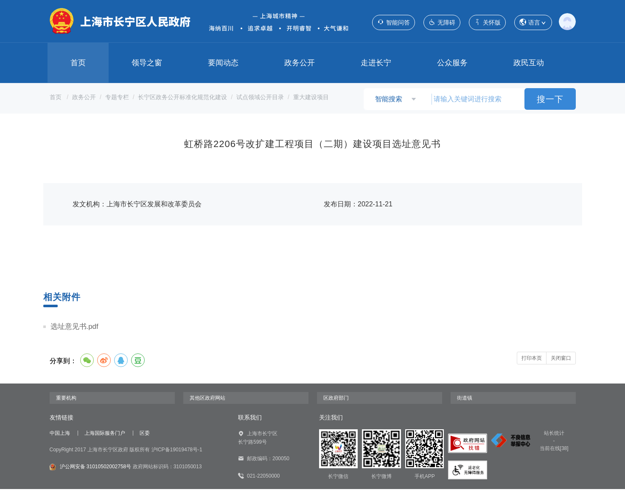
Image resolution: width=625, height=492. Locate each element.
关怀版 (487, 22)
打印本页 (531, 361)
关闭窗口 (561, 361)
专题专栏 (117, 97)
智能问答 (393, 22)
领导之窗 (147, 62)
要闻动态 (223, 62)
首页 (78, 62)
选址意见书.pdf (75, 328)
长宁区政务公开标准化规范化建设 (182, 97)
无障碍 (442, 22)
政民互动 (528, 62)
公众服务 (452, 62)
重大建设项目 (311, 97)
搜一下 (550, 99)
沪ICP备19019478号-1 (176, 450)
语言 (533, 22)
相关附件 (62, 297)
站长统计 (554, 436)
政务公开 (299, 62)
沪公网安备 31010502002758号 (91, 462)
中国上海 (60, 436)
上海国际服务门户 (104, 436)
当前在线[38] (554, 451)
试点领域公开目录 (260, 97)
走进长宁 (376, 62)
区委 (145, 436)
